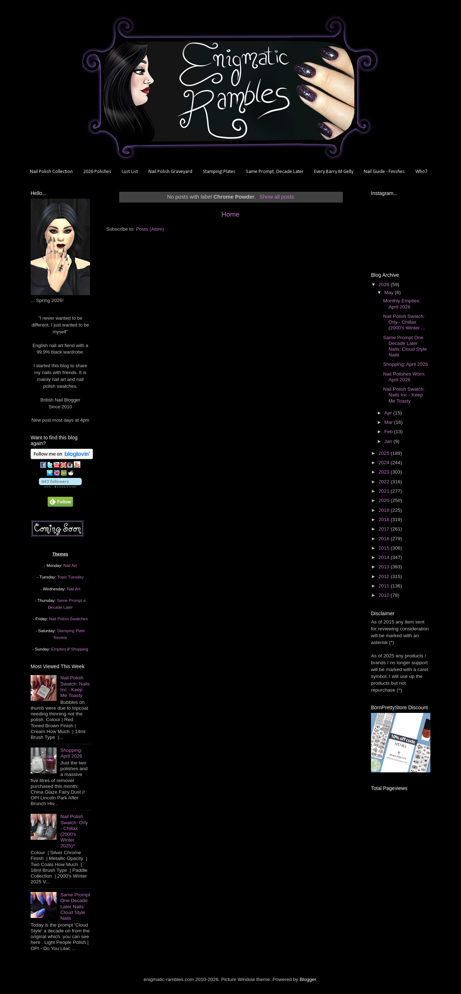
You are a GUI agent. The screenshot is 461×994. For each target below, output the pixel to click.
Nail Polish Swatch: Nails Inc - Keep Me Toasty (75, 686)
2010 (385, 595)
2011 (385, 586)
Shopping (79, 649)
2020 (385, 500)
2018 (385, 519)
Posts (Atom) (150, 229)
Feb (389, 431)
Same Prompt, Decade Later (275, 171)
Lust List (130, 171)
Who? (421, 171)
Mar (389, 422)
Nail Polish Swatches (68, 619)
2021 (385, 491)
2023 (385, 472)
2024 (385, 462)
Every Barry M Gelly (333, 171)
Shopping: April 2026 (71, 753)
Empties (58, 649)
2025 (385, 453)
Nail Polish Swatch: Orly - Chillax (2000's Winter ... (404, 322)
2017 (385, 529)
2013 (385, 566)
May (389, 292)
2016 (385, 538)
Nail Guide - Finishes (384, 171)
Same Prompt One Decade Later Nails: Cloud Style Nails (75, 906)
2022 (385, 481)
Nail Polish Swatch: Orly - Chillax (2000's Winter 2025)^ (74, 831)
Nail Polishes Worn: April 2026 (404, 376)
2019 (385, 510)
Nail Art (70, 565)
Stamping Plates (219, 171)
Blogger (308, 979)
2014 (385, 557)
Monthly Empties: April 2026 (402, 303)
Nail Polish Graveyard (170, 171)
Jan (389, 441)
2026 (385, 284)
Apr (388, 413)
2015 (385, 548)
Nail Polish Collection (51, 171)
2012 (385, 576)
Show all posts (277, 197)
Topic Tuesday (70, 577)
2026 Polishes (97, 171)
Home (230, 214)
